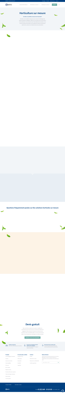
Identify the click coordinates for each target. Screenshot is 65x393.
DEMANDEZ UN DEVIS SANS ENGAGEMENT (32, 337)
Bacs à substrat (8, 367)
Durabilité (19, 363)
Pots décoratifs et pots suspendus (11, 371)
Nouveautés (19, 360)
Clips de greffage (8, 363)
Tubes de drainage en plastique (10, 374)
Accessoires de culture (9, 360)
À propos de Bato (8, 384)
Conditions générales (33, 363)
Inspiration (19, 365)
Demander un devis (18, 384)
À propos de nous (20, 356)
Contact (54, 4)
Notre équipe (20, 358)
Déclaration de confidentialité (34, 360)
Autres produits (8, 376)
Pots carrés (7, 365)
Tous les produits (8, 378)
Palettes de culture (8, 369)
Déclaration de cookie (33, 358)
